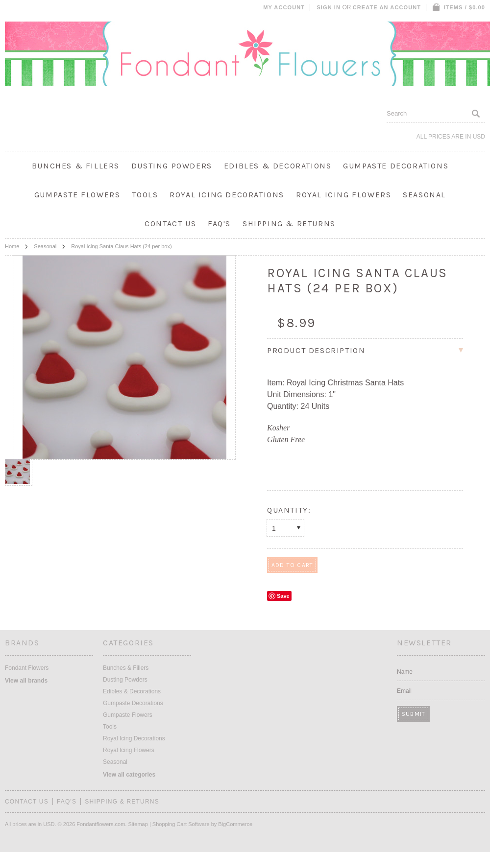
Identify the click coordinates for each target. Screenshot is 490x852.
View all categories (129, 774)
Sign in (329, 7)
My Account (284, 7)
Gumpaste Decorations (395, 165)
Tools (145, 194)
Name (405, 671)
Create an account (387, 7)
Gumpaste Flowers (77, 194)
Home (12, 246)
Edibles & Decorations (278, 165)
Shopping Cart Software (181, 824)
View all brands (26, 680)
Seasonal (424, 194)
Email (404, 690)
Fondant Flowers (27, 667)
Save (283, 596)
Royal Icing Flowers (343, 194)
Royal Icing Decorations (227, 194)
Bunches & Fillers (76, 165)
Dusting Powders (171, 165)
